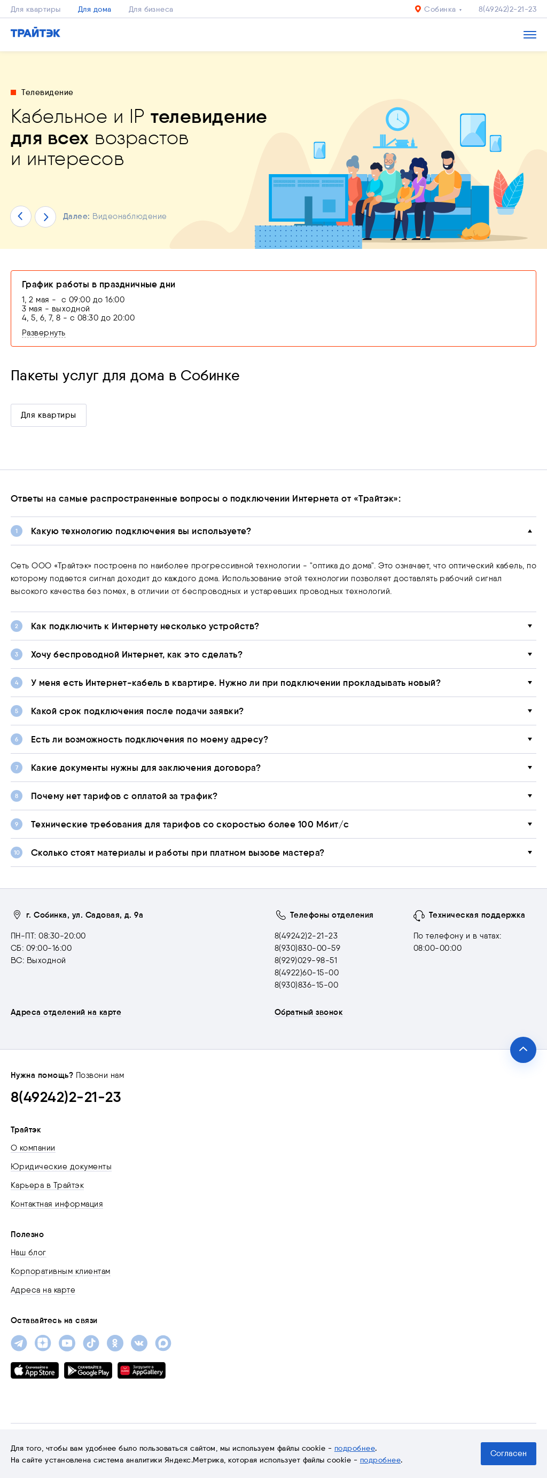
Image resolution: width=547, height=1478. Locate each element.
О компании (33, 1148)
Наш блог (28, 1252)
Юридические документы (61, 1166)
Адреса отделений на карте (66, 1012)
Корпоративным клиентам (61, 1271)
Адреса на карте (43, 1290)
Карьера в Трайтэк (47, 1185)
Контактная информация (57, 1204)
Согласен (508, 1453)
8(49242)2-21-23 (507, 9)
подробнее (354, 1448)
